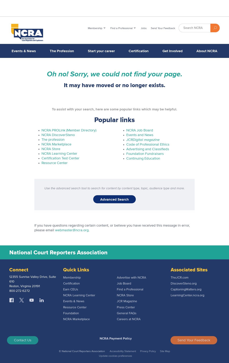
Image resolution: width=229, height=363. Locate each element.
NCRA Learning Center (59, 153)
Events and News (139, 135)
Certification (139, 51)
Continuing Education (143, 158)
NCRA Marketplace (56, 144)
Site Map (165, 351)
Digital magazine (143, 139)
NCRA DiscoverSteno (58, 135)
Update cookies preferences (115, 356)
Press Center (126, 307)
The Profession (62, 51)
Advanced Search (114, 199)
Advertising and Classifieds (147, 149)
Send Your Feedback (193, 340)
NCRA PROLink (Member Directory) (69, 130)
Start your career (101, 51)
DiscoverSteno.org (184, 283)
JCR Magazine (127, 301)
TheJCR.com (180, 277)
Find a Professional (130, 289)
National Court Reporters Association (58, 252)
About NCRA (206, 51)
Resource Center (55, 163)
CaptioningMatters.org (186, 289)
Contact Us (22, 340)
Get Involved (172, 51)
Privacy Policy (148, 351)
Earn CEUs (70, 289)
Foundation (71, 313)
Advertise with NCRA (131, 277)
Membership (72, 277)
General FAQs (126, 313)
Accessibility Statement (123, 351)
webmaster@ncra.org (72, 230)
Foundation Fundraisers (145, 154)
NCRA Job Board (139, 130)
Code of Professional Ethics (147, 144)
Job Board (124, 283)
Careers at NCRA (129, 319)
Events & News (24, 51)
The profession (53, 139)
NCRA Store (51, 149)
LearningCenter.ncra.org (187, 295)
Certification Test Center (60, 158)
